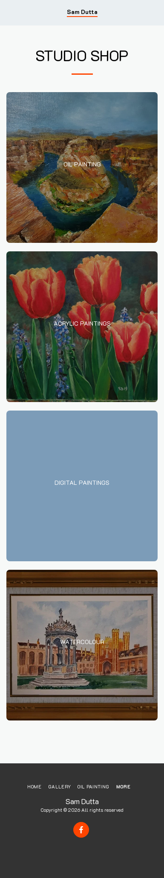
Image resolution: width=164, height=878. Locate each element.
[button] (9, 12)
